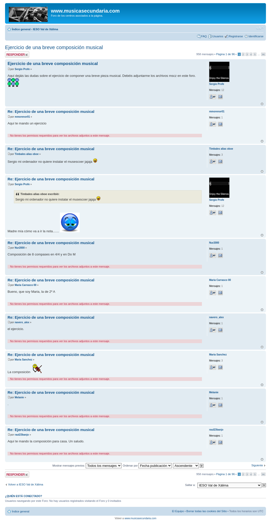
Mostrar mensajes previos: (87, 465)
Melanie (19, 397)
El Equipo (178, 511)
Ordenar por (147, 465)
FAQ (204, 36)
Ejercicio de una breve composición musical (54, 47)
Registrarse (236, 36)
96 (263, 54)
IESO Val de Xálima (45, 29)
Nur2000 (19, 247)
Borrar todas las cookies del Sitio (206, 511)
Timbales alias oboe (27, 154)
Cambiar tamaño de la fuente (259, 28)
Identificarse (256, 36)
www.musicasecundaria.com (140, 518)
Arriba (262, 104)
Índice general (21, 29)
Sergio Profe (22, 69)
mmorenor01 (22, 116)
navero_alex (22, 322)
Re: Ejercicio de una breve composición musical (51, 111)
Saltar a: (190, 484)
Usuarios (217, 36)
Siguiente (257, 465)
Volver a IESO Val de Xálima (25, 484)
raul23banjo (22, 434)
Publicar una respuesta (17, 54)
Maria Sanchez (23, 359)
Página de (225, 54)
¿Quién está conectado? (23, 496)
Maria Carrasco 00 (25, 285)
